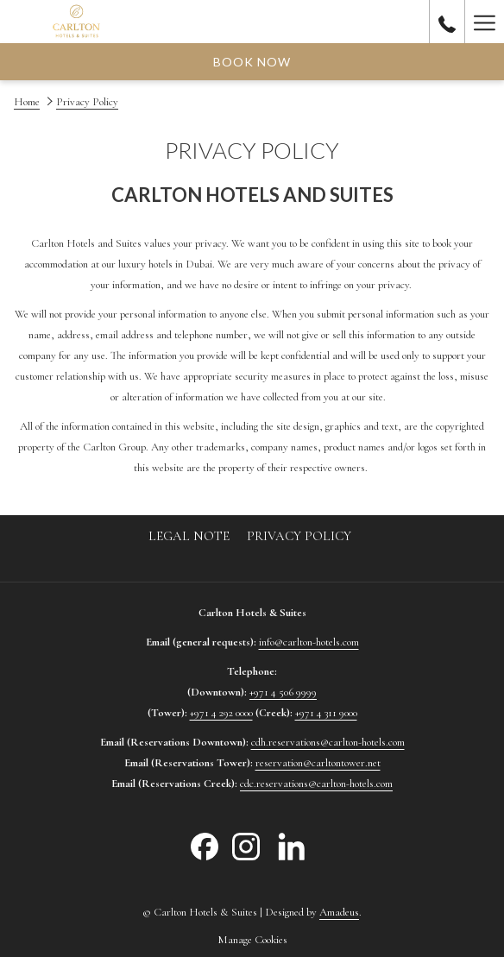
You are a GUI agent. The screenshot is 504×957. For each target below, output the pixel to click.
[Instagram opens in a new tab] (246, 846)
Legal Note (189, 536)
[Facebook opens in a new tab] (204, 846)
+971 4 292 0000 (221, 713)
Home (27, 102)
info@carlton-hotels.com (309, 642)
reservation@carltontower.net (318, 763)
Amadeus (339, 912)
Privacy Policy (299, 536)
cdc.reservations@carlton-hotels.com (316, 783)
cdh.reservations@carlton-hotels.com (328, 742)
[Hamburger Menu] (484, 21)
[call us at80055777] (447, 21)
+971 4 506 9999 (283, 692)
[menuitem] (189, 536)
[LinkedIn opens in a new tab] (292, 846)
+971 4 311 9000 (326, 713)
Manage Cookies (252, 940)
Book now (252, 61)
